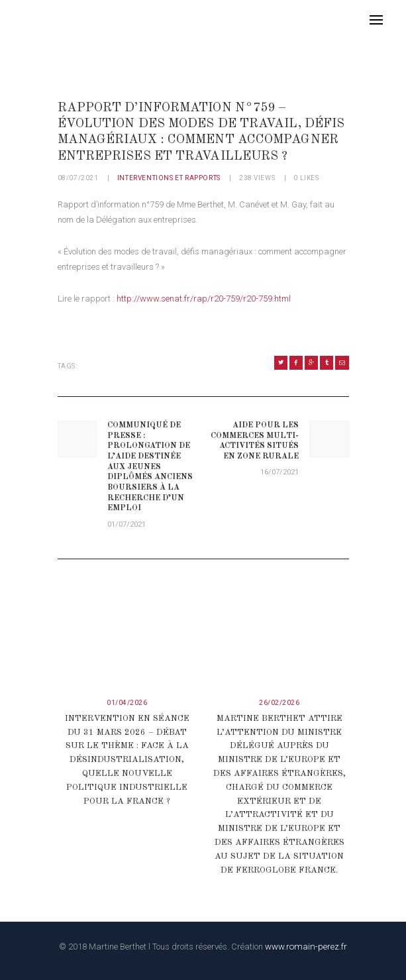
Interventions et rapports (169, 178)
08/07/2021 (78, 178)
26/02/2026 (279, 702)
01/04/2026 (127, 702)
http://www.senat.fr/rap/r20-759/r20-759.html (204, 298)
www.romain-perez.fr (306, 947)
